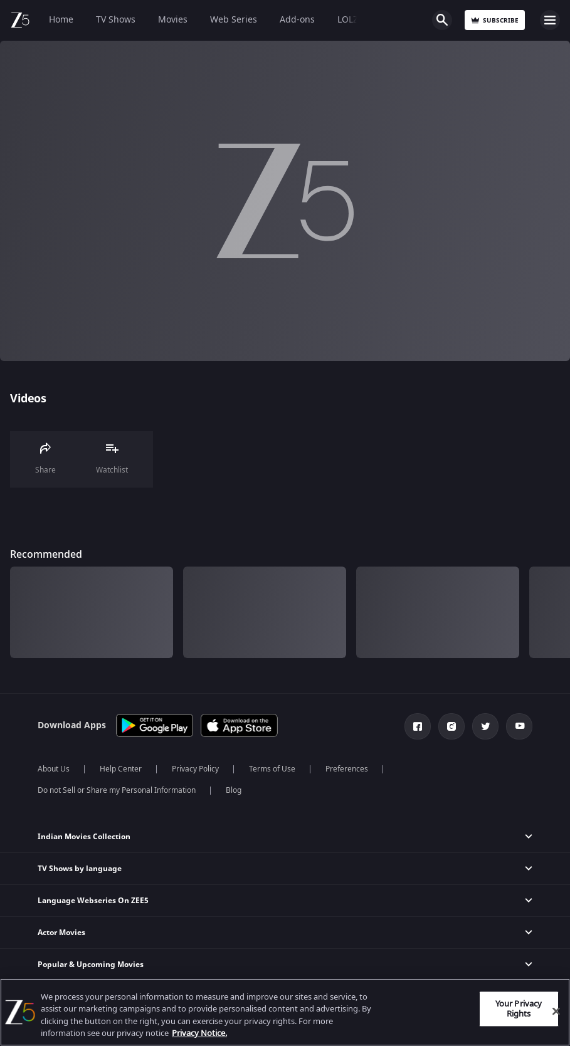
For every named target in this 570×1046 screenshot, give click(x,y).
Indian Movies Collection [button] (84, 836)
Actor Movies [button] (61, 932)
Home (61, 19)
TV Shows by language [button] (80, 868)
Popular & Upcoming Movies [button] (91, 964)
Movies (172, 19)
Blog (233, 790)
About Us (54, 769)
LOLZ (347, 19)
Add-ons (297, 19)
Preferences (346, 769)
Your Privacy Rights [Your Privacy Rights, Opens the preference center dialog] (518, 1009)
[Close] (556, 1011)
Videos (28, 398)
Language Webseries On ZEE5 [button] (93, 900)
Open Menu (550, 20)
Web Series (233, 19)
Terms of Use (272, 769)
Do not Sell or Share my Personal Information (117, 790)
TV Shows (115, 19)
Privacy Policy (195, 769)
